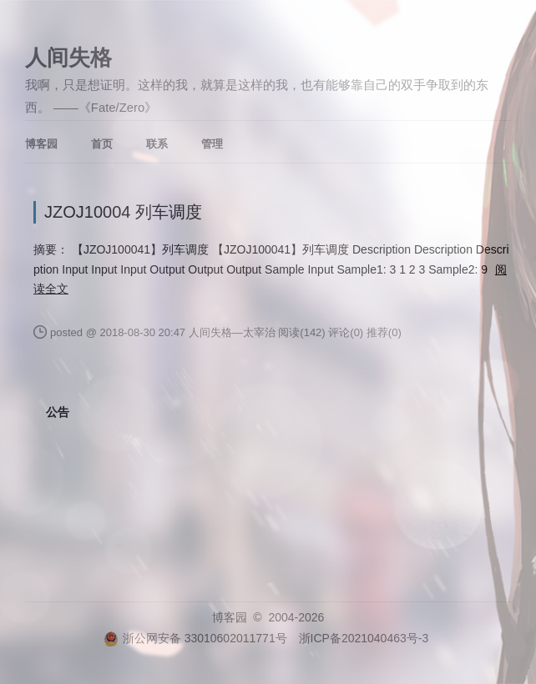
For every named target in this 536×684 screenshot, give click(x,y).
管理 (212, 144)
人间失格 (68, 57)
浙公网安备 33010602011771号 (195, 638)
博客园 (41, 144)
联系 (157, 144)
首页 (102, 144)
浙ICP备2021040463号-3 (364, 638)
